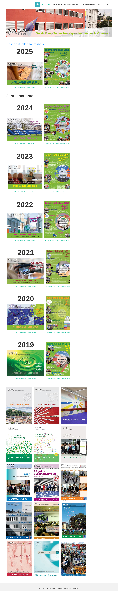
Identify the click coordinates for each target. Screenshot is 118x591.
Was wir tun (55, 4)
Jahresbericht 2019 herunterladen (26, 378)
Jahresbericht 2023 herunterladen (25, 192)
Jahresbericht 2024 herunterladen (25, 143)
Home (34, 4)
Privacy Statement (73, 588)
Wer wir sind (44, 4)
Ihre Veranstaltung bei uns (89, 4)
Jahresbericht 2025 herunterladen (25, 87)
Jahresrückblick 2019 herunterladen (58, 378)
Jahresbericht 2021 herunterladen (26, 286)
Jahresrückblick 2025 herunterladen (57, 87)
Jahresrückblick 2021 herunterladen (58, 286)
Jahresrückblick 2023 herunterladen (57, 192)
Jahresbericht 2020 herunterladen (26, 332)
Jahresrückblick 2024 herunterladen (57, 143)
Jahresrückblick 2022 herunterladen (57, 240)
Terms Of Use (62, 588)
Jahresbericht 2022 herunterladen (25, 240)
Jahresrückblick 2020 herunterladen (58, 332)
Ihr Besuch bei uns (70, 4)
